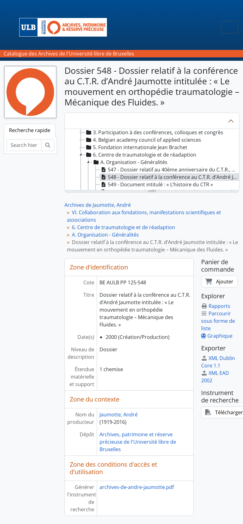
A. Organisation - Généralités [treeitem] (129, 162)
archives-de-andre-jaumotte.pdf (136, 487)
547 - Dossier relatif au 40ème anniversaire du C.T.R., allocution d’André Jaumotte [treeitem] (169, 169)
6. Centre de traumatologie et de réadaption (123, 227)
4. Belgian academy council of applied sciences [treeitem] (143, 140)
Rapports (215, 306)
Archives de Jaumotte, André (97, 205)
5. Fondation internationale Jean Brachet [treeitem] (136, 147)
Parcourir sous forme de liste (218, 321)
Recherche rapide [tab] (29, 130)
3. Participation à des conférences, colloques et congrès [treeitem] (154, 132)
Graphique (216, 335)
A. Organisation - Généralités (105, 234)
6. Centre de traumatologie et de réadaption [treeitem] (140, 154)
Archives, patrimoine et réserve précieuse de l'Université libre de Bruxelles (137, 442)
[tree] (152, 160)
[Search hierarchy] (24, 145)
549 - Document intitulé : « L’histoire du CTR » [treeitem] (156, 184)
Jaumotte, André (118, 414)
